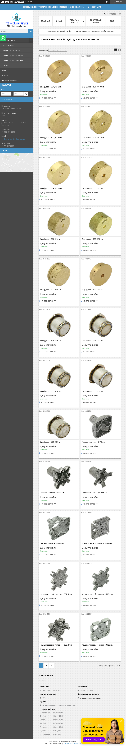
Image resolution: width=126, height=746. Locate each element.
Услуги (5, 65)
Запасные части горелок (13, 55)
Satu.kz (73, 741)
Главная (45, 21)
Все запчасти (94, 7)
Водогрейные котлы (11, 50)
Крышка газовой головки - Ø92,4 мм (56, 594)
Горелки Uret (8, 45)
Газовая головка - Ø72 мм (93, 442)
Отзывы (5, 75)
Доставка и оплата (9, 80)
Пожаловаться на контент (72, 743)
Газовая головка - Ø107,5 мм (94, 493)
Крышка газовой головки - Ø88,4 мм (56, 645)
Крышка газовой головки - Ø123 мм (97, 645)
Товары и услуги (8, 40)
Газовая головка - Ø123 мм (52, 543)
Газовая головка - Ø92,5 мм (52, 493)
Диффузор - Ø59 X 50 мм (50, 340)
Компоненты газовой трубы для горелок (65, 31)
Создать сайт (19, 2)
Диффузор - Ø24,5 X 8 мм (93, 137)
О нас (4, 70)
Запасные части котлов (13, 60)
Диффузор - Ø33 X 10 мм (92, 290)
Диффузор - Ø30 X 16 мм (50, 239)
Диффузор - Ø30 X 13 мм (92, 188)
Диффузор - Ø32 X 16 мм (50, 290)
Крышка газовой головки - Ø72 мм (97, 543)
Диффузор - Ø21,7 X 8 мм (51, 87)
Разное (42, 680)
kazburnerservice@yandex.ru (13, 139)
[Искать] (30, 31)
